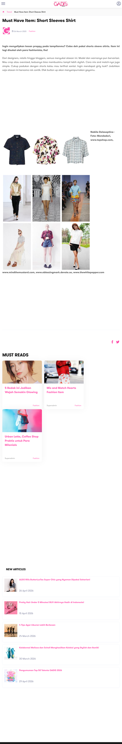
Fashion (32, 31)
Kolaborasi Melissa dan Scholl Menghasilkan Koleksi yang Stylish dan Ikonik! (59, 599)
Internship (36, 725)
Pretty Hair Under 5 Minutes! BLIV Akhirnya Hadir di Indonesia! (51, 553)
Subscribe (115, 708)
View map (6, 731)
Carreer (35, 722)
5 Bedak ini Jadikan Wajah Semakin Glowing (18, 392)
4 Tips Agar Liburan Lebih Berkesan (37, 576)
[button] (118, 342)
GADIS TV (80, 722)
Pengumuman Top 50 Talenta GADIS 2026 (40, 621)
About (34, 715)
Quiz (68, 722)
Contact (35, 719)
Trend (9, 12)
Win (73, 722)
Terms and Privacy (83, 740)
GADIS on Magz (93, 722)
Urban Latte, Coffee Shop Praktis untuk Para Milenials (96, 392)
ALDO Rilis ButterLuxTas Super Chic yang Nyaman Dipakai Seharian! (54, 531)
